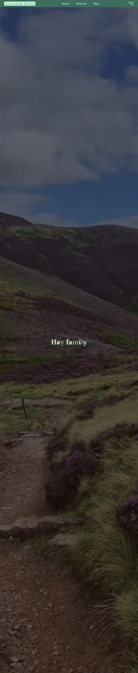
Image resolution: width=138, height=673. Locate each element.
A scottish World (20, 4)
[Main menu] (130, 3)
